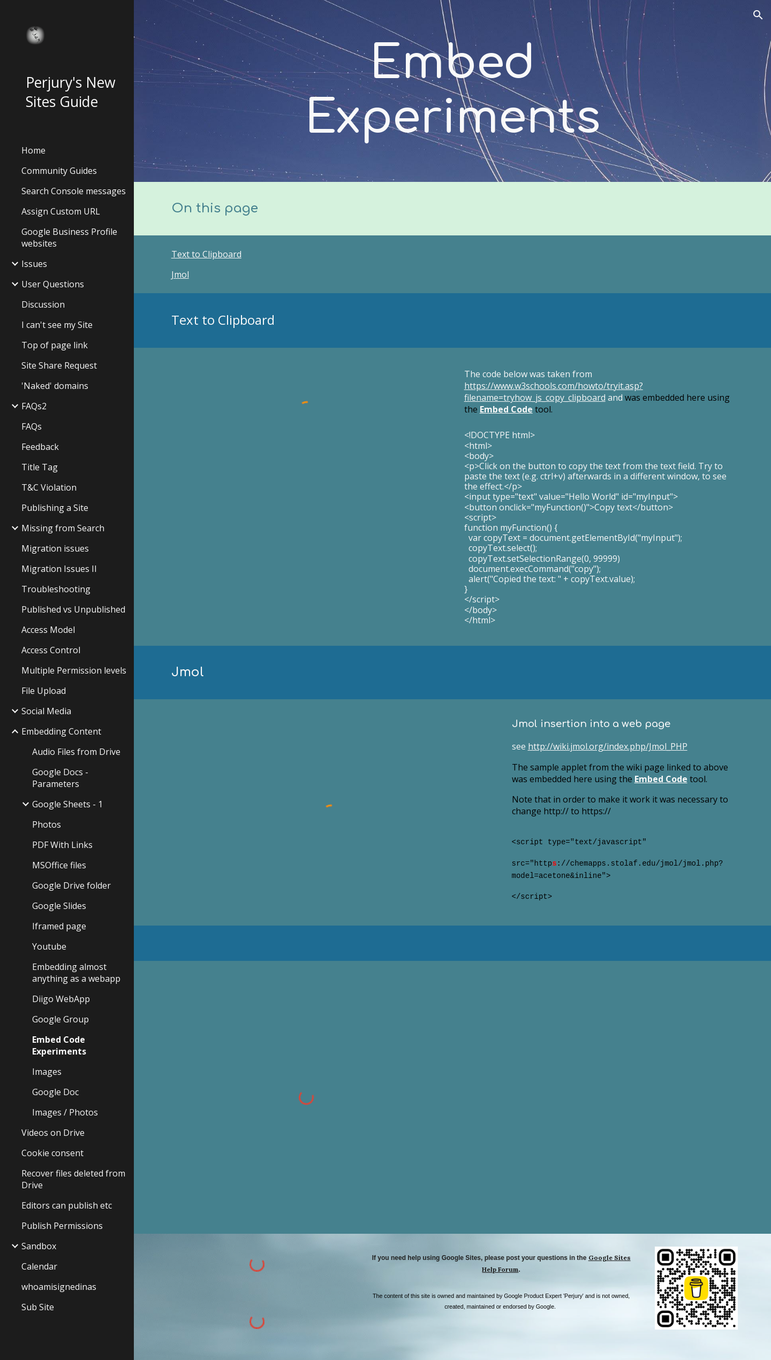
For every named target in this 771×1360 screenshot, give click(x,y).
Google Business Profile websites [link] (69, 237)
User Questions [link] (52, 284)
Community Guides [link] (59, 171)
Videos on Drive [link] (53, 1133)
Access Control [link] (50, 650)
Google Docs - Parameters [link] (60, 778)
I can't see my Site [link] (57, 325)
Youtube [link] (49, 946)
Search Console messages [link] (73, 191)
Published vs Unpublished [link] (73, 609)
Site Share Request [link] (59, 365)
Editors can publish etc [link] (66, 1205)
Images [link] (47, 1072)
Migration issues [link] (55, 548)
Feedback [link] (40, 447)
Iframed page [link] (59, 926)
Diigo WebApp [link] (61, 999)
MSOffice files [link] (59, 865)
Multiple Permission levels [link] (73, 670)
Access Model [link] (48, 630)
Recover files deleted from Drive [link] (73, 1179)
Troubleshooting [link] (55, 589)
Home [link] (33, 150)
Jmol (180, 274)
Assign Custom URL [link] (60, 211)
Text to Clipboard (206, 254)
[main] (452, 91)
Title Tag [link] (39, 467)
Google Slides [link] (59, 906)
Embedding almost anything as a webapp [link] (76, 972)
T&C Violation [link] (49, 487)
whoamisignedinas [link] (58, 1287)
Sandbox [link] (38, 1246)
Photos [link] (46, 824)
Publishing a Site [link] (54, 508)
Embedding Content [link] (61, 731)
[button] (758, 15)
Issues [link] (34, 264)
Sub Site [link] (37, 1307)
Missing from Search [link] (62, 528)
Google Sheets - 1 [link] (67, 804)
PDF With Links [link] (62, 845)
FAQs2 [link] (34, 406)
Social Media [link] (46, 711)
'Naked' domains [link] (54, 386)
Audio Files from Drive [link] (76, 752)
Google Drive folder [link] (71, 885)
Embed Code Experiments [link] (59, 1045)
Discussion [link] (43, 304)
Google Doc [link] (55, 1092)
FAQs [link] (31, 426)
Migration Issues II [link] (59, 569)
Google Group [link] (60, 1019)
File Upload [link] (43, 691)
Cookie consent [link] (52, 1153)
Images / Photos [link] (65, 1112)
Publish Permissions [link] (62, 1226)
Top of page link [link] (54, 345)
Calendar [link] (39, 1266)
